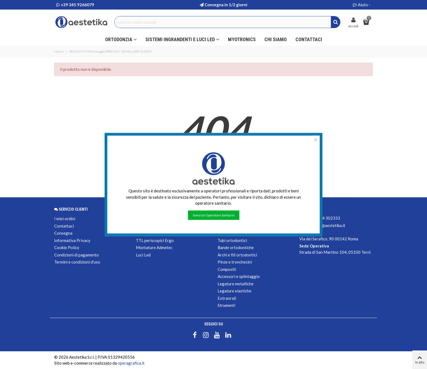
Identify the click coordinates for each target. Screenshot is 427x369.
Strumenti (226, 305)
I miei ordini (64, 218)
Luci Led (143, 254)
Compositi (227, 269)
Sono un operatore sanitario (213, 215)
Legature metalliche (236, 283)
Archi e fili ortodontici (237, 254)
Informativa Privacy (72, 240)
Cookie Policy (66, 247)
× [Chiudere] (315, 140)
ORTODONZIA (118, 39)
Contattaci (308, 39)
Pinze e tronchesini (235, 261)
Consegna (63, 233)
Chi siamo (275, 39)
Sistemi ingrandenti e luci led (180, 39)
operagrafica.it (131, 363)
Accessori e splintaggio (239, 276)
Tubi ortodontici (232, 240)
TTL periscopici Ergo (155, 240)
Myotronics (242, 39)
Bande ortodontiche (236, 247)
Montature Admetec (154, 247)
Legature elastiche (234, 290)
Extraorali (227, 298)
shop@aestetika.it (329, 225)
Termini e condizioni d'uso (77, 261)
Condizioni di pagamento (76, 254)
